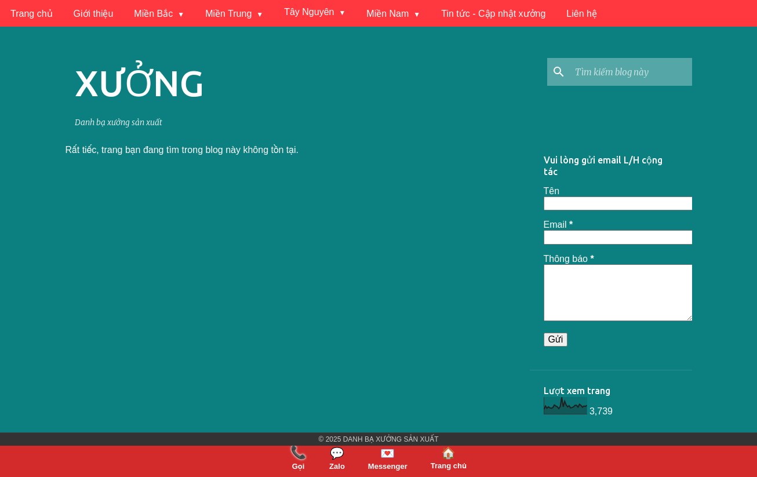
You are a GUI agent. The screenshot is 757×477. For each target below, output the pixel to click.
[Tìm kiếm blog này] (631, 72)
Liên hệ (581, 14)
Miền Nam (387, 14)
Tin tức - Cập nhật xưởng (493, 14)
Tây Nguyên (309, 12)
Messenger (387, 458)
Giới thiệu (94, 14)
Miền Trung (228, 14)
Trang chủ (31, 14)
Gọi (298, 458)
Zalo (337, 458)
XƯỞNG (139, 83)
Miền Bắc (153, 14)
